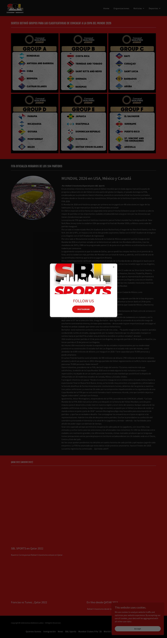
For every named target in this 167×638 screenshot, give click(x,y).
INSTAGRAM (83, 309)
